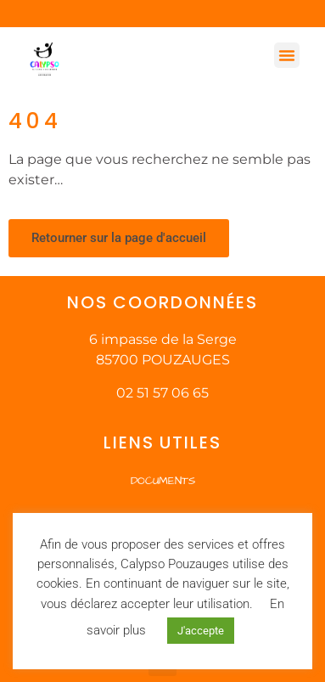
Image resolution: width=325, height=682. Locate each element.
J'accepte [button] (200, 630)
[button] (287, 55)
